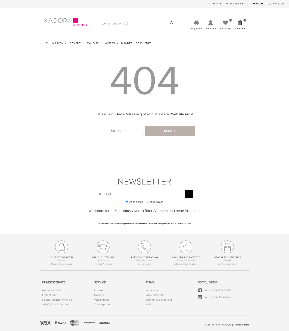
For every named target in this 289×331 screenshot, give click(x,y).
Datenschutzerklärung (159, 299)
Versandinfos (101, 299)
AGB (148, 304)
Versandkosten (242, 324)
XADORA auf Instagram (217, 297)
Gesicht (75, 43)
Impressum (152, 290)
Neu (46, 43)
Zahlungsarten (102, 304)
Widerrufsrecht (154, 295)
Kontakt (218, 3)
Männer (127, 43)
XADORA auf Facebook (217, 290)
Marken (58, 43)
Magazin (258, 3)
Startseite (119, 130)
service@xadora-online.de (57, 299)
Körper (110, 43)
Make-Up (93, 43)
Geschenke (143, 43)
